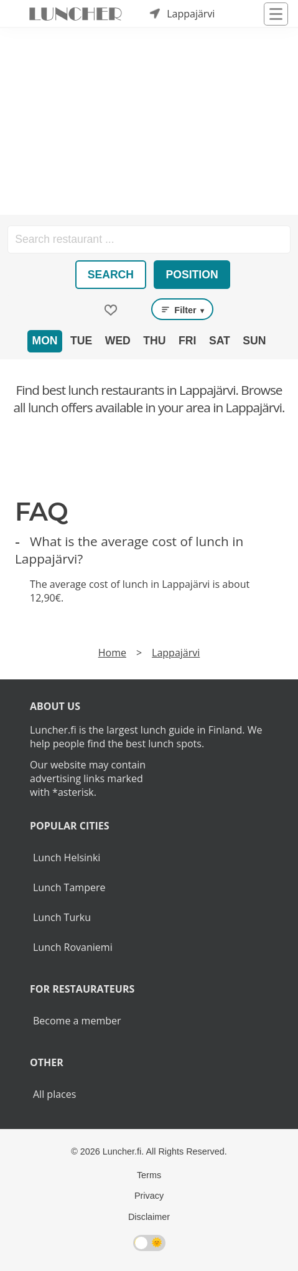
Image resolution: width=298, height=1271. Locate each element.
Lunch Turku (62, 917)
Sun (254, 340)
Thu (154, 340)
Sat (219, 340)
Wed (118, 340)
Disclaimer (149, 1217)
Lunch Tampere (69, 887)
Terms (149, 1175)
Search (111, 274)
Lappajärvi (176, 652)
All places (54, 1094)
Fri (187, 340)
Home (112, 652)
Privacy (149, 1196)
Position (192, 274)
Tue (81, 340)
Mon (44, 340)
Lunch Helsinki (66, 857)
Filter (182, 309)
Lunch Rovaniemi (73, 947)
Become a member (77, 1021)
